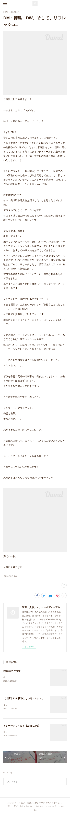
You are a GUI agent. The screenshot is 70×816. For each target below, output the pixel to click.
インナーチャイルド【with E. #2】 (21, 726)
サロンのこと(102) (10, 576)
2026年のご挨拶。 (13, 671)
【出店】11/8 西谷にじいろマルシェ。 (23, 698)
